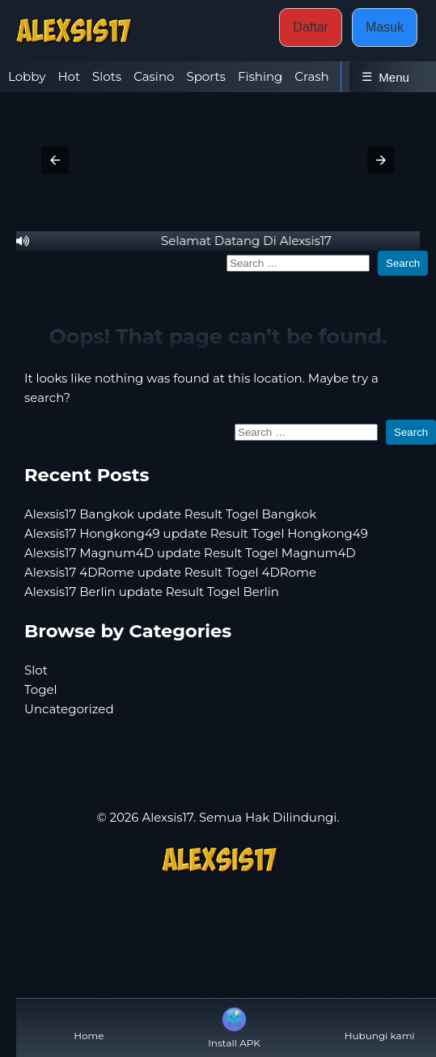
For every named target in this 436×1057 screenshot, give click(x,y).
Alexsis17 (167, 817)
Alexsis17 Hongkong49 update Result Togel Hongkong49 (196, 533)
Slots (106, 76)
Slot (36, 670)
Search (403, 263)
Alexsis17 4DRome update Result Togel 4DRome (170, 572)
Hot (68, 76)
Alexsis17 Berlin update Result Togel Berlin (151, 591)
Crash (311, 76)
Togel (40, 689)
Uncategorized (69, 709)
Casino (153, 76)
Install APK (234, 1026)
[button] (55, 160)
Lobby (26, 76)
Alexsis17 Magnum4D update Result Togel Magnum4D (190, 552)
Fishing (260, 76)
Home (89, 1023)
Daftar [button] (310, 27)
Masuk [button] (385, 27)
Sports (205, 76)
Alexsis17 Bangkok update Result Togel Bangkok (170, 514)
